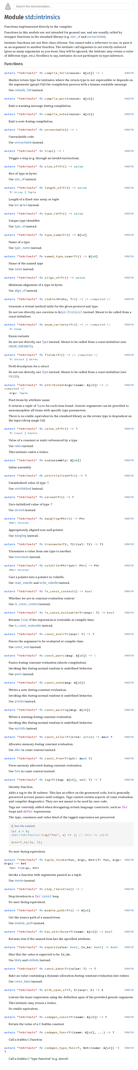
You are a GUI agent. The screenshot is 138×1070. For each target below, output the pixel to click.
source (129, 73)
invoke (19, 880)
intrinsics (48, 17)
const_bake (23, 981)
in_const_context (27, 604)
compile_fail (23, 90)
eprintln (20, 728)
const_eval (22, 647)
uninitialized (23, 488)
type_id (20, 226)
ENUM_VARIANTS (20, 346)
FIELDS (13, 376)
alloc (18, 750)
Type (45, 342)
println (19, 701)
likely (18, 960)
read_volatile (24, 583)
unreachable (95, 36)
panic (18, 674)
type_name (22, 248)
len (17, 205)
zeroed (19, 510)
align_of (20, 290)
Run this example (24, 825)
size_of (75, 36)
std (29, 17)
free (17, 771)
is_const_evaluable (28, 625)
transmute (22, 557)
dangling (21, 535)
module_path (24, 923)
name (18, 269)
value (18, 446)
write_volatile (48, 583)
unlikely (33, 960)
